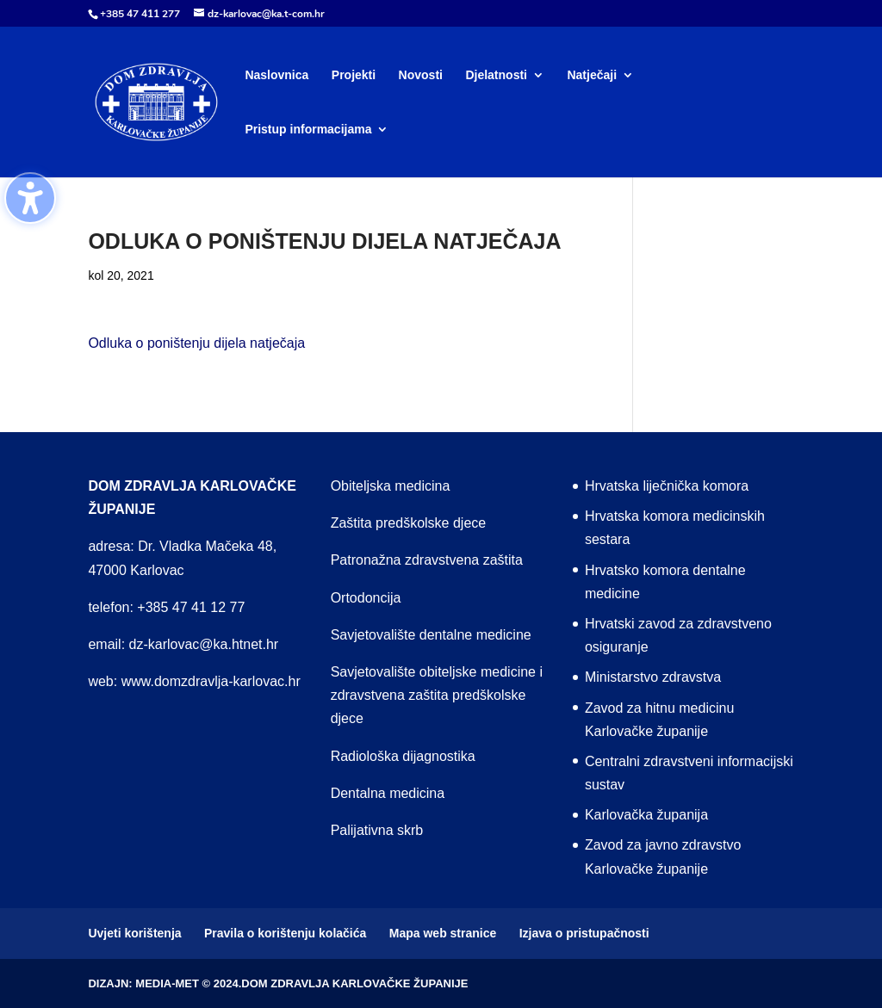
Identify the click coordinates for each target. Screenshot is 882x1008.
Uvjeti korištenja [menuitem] (134, 933)
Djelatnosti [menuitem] (496, 75)
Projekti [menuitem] (354, 75)
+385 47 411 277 (140, 14)
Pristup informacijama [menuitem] (308, 129)
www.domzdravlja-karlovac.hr (211, 681)
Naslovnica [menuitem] (276, 75)
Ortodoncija (366, 598)
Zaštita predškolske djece (409, 523)
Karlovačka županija (646, 814)
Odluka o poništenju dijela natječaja (196, 343)
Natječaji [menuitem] (592, 75)
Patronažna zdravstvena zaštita (427, 560)
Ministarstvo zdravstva (653, 677)
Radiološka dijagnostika (403, 756)
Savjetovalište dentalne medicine (431, 635)
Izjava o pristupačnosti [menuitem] (584, 933)
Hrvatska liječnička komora (666, 486)
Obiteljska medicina (390, 486)
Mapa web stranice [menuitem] (443, 933)
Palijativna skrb (377, 830)
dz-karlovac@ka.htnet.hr (204, 644)
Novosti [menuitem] (421, 75)
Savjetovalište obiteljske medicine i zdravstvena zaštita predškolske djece (437, 695)
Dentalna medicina (388, 793)
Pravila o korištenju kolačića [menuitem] (285, 933)
